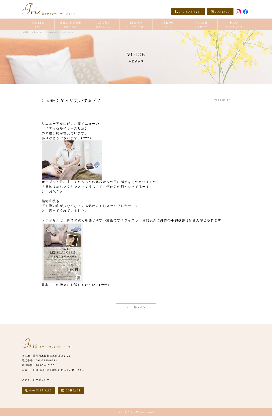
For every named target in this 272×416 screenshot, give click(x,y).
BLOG (168, 24)
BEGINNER (70, 24)
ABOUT (103, 24)
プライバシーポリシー (36, 379)
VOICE (201, 24)
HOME (38, 24)
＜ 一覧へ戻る (136, 307)
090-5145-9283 (46, 360)
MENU (136, 24)
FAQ (234, 24)
